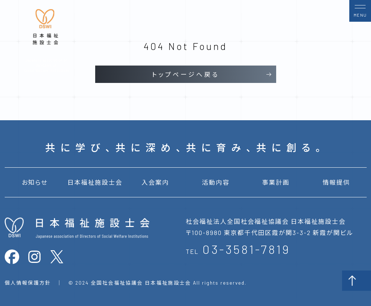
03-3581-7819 (246, 249)
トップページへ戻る (185, 74)
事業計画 (276, 182)
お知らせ (34, 182)
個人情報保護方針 (28, 283)
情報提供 (336, 182)
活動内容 (215, 182)
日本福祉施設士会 (94, 182)
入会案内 (155, 182)
